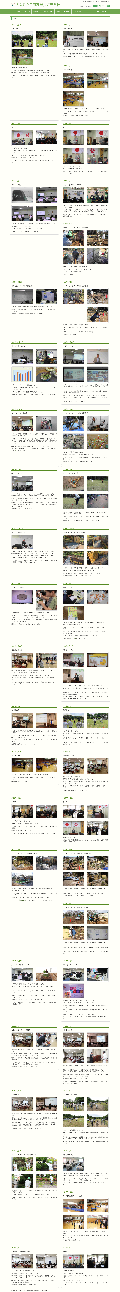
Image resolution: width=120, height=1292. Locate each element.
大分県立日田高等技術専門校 (38, 5)
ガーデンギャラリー (100, 11)
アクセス (88, 11)
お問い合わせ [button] (78, 11)
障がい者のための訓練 (63, 11)
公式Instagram (23, 900)
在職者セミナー (48, 11)
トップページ (17, 11)
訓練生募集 (36, 11)
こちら (16, 450)
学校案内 (27, 11)
